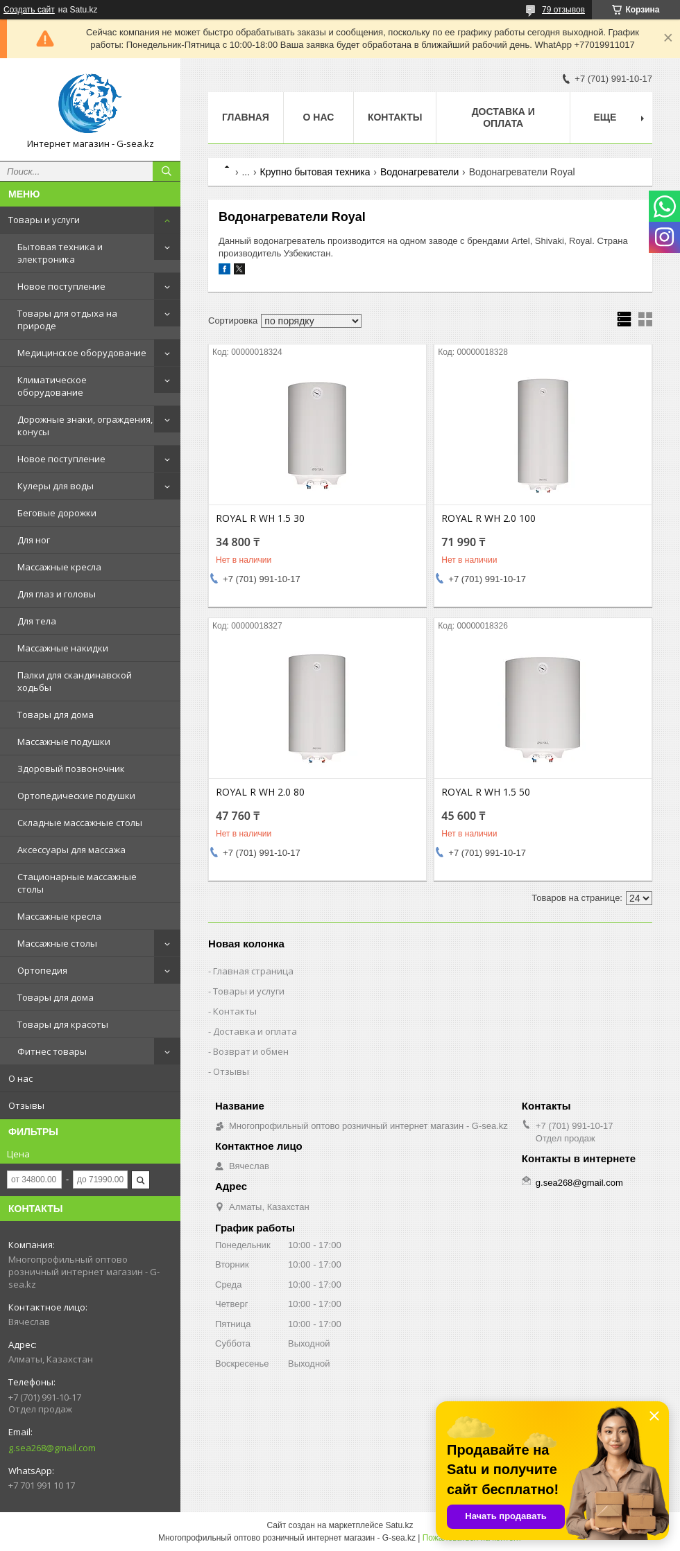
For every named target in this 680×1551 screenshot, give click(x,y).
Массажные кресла (59, 567)
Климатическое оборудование (52, 386)
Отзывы (26, 1105)
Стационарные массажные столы (77, 882)
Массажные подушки (63, 741)
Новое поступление (61, 286)
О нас (20, 1078)
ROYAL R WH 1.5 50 (485, 792)
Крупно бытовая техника (315, 171)
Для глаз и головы (56, 594)
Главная (245, 117)
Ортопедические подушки (76, 795)
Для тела (36, 621)
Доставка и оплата (503, 117)
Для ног (33, 540)
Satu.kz (399, 1525)
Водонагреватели (419, 171)
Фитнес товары (52, 1051)
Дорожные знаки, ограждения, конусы (85, 425)
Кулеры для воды (55, 486)
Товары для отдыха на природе (67, 319)
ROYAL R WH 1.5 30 (260, 518)
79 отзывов (563, 10)
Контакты (395, 117)
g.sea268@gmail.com (52, 1448)
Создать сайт (29, 10)
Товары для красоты (62, 1024)
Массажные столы (57, 943)
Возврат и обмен (251, 1051)
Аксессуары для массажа (71, 849)
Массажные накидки (62, 648)
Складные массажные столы (79, 822)
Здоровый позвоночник (71, 768)
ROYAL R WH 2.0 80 (260, 792)
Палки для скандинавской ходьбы (74, 681)
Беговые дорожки (56, 513)
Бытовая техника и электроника (60, 252)
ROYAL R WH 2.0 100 (488, 518)
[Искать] (166, 171)
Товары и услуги (44, 219)
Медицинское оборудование (81, 353)
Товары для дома (55, 714)
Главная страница (253, 971)
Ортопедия (42, 970)
